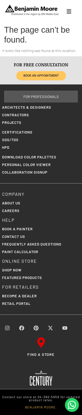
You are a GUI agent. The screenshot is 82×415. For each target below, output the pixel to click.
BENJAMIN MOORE (40, 407)
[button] (69, 11)
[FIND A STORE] (41, 342)
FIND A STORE (41, 354)
